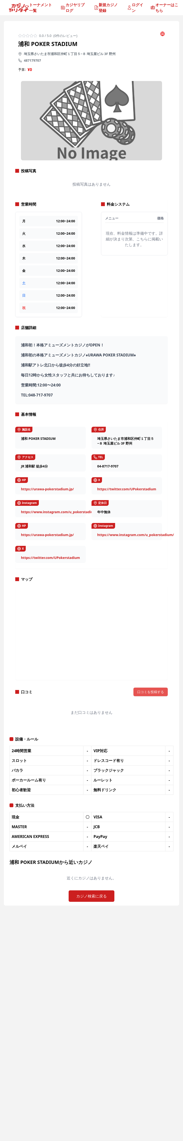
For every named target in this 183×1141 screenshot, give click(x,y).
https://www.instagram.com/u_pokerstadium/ (59, 512)
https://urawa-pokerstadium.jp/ (47, 489)
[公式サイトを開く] (162, 33)
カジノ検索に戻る (91, 896)
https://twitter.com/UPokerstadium (126, 489)
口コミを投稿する (150, 692)
